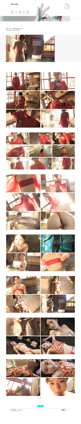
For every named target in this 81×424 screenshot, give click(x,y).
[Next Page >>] (40, 398)
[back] (40, 406)
